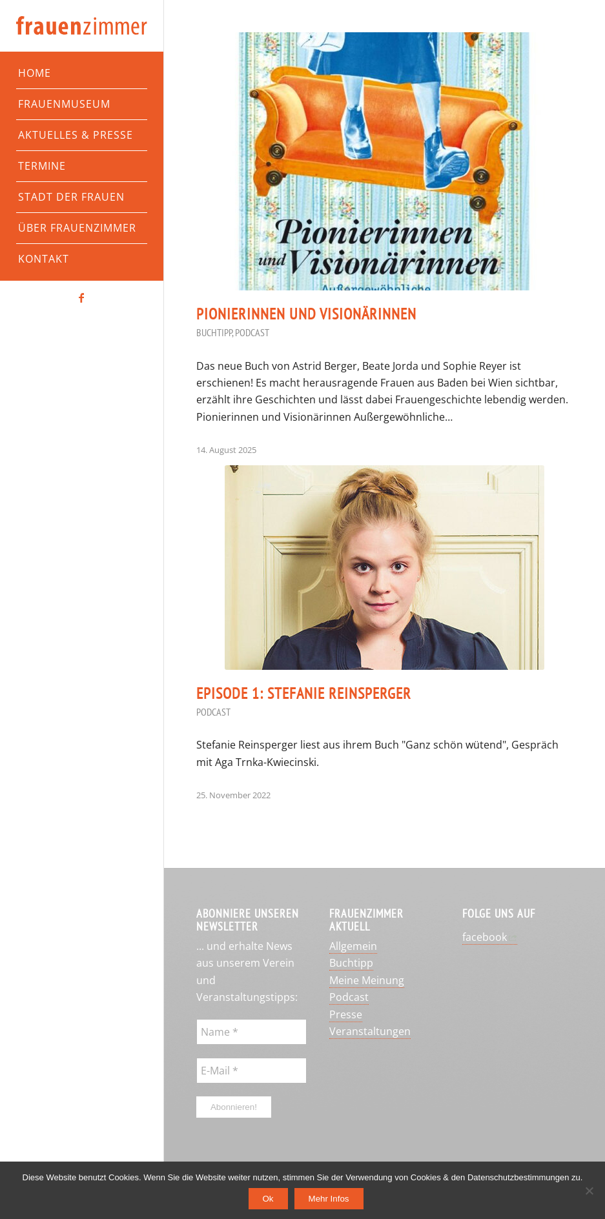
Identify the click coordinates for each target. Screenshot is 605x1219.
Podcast (252, 332)
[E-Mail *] (251, 1070)
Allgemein (353, 946)
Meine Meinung (366, 980)
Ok (268, 1199)
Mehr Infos (329, 1199)
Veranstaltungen (370, 1031)
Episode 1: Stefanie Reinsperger (303, 693)
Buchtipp (214, 332)
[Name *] (251, 1032)
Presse (345, 1014)
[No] (588, 1190)
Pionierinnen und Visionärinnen (306, 314)
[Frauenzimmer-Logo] (81, 25)
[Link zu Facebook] (81, 297)
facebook (484, 937)
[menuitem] (81, 73)
